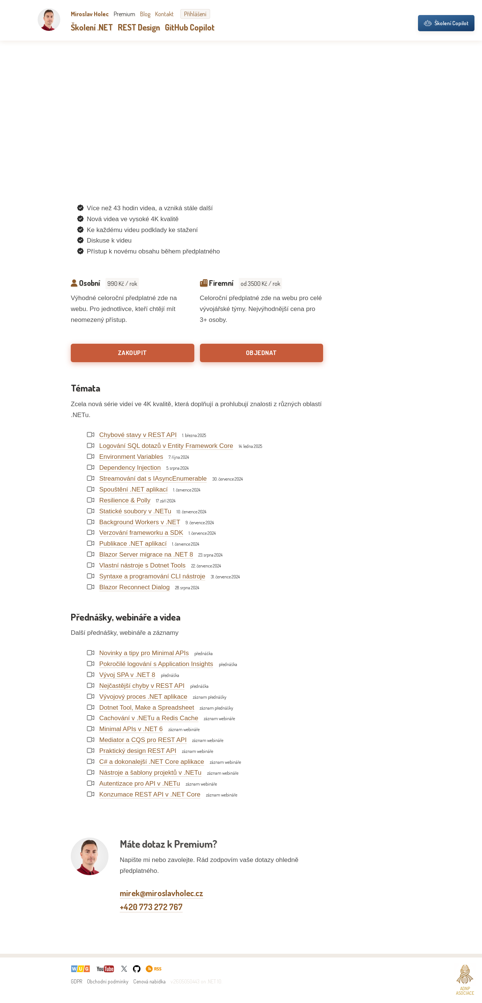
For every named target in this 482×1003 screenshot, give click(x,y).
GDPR (76, 981)
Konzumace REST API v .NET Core (150, 794)
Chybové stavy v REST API (138, 435)
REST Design (139, 27)
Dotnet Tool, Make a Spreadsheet (146, 707)
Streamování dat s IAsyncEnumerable (153, 478)
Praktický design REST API (138, 750)
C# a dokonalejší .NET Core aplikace (151, 761)
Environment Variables (131, 456)
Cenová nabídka (149, 981)
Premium (124, 14)
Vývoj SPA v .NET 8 (127, 674)
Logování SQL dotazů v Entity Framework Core (166, 445)
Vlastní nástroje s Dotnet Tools (142, 565)
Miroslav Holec (90, 14)
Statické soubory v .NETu (135, 511)
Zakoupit (132, 353)
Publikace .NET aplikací (133, 543)
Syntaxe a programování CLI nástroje (152, 576)
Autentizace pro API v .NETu (139, 783)
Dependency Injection (130, 467)
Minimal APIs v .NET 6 (131, 729)
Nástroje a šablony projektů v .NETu (150, 772)
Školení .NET (92, 27)
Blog (145, 14)
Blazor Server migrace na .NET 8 (146, 554)
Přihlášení (195, 14)
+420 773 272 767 (151, 906)
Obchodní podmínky (107, 981)
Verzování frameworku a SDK (141, 532)
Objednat (261, 353)
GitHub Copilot (190, 27)
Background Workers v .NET (139, 522)
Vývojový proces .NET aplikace (143, 696)
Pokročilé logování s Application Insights (156, 664)
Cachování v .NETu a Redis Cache (148, 718)
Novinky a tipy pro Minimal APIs (144, 653)
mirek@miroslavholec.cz (161, 893)
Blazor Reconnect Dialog (134, 587)
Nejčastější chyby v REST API (142, 685)
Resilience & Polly (125, 500)
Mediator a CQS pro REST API (143, 740)
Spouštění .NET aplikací (133, 489)
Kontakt (164, 14)
